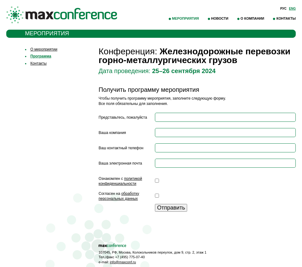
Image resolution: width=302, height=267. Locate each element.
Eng (292, 8)
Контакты (286, 18)
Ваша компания (112, 133)
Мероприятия (185, 18)
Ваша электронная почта (120, 163)
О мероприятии (43, 49)
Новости (219, 18)
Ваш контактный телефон (121, 148)
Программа (40, 56)
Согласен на (119, 196)
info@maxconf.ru (123, 262)
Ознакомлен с (120, 181)
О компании (252, 18)
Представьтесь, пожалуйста (123, 117)
